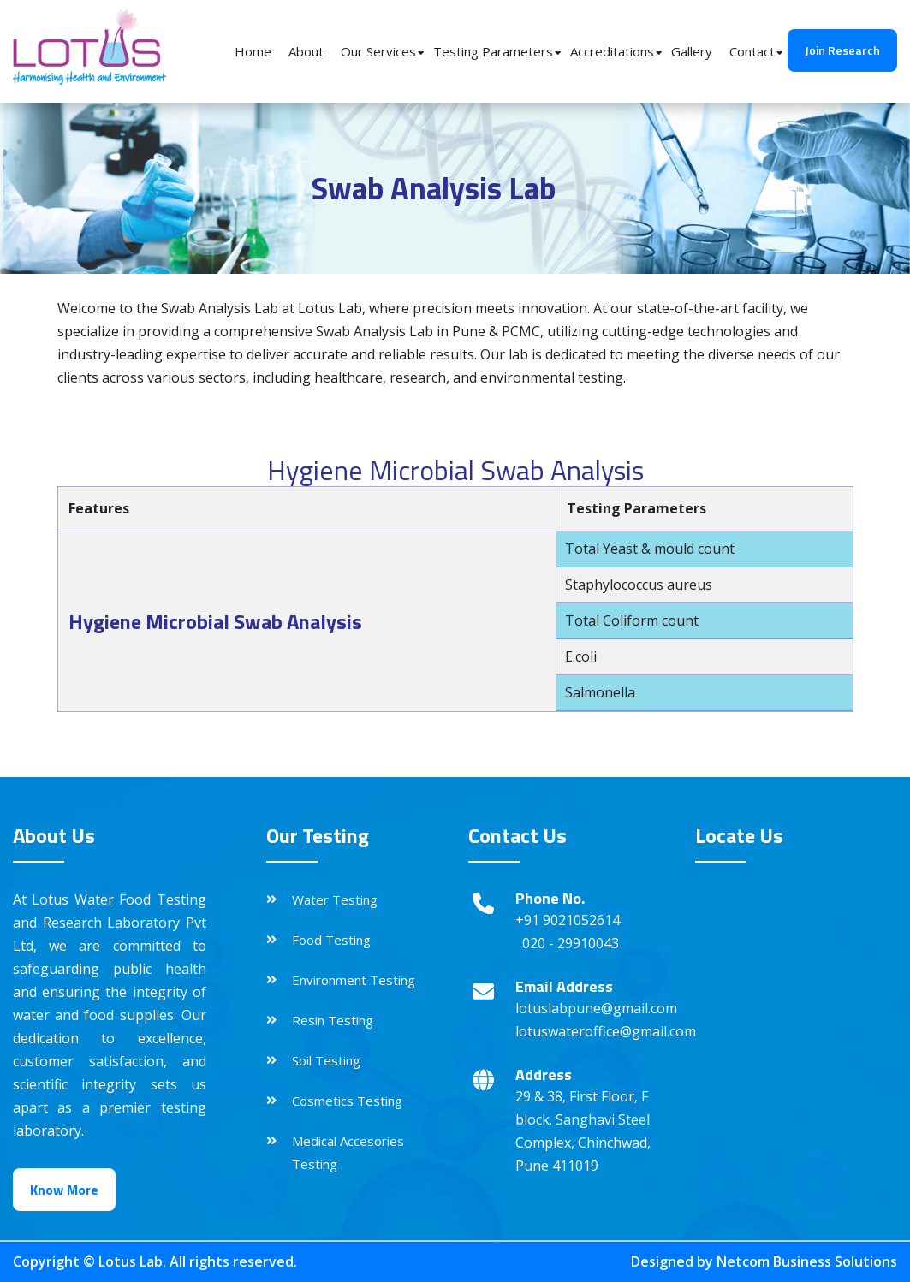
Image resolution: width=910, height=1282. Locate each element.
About (306, 51)
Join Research (842, 50)
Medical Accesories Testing (348, 1152)
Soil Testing (326, 1060)
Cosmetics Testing (347, 1100)
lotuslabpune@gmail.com (596, 1008)
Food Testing (331, 939)
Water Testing (335, 899)
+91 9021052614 (567, 920)
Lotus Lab (130, 1261)
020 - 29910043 (570, 943)
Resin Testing (332, 1020)
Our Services (378, 51)
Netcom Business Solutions (807, 1261)
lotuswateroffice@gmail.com (605, 1031)
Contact (752, 51)
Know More (64, 1189)
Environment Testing (353, 979)
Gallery (691, 51)
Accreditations (612, 51)
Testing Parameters (493, 51)
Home (253, 51)
